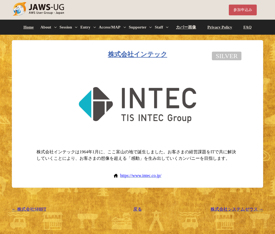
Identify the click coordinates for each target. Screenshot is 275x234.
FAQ (247, 27)
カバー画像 (186, 27)
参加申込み (242, 10)
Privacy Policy (219, 27)
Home (28, 27)
